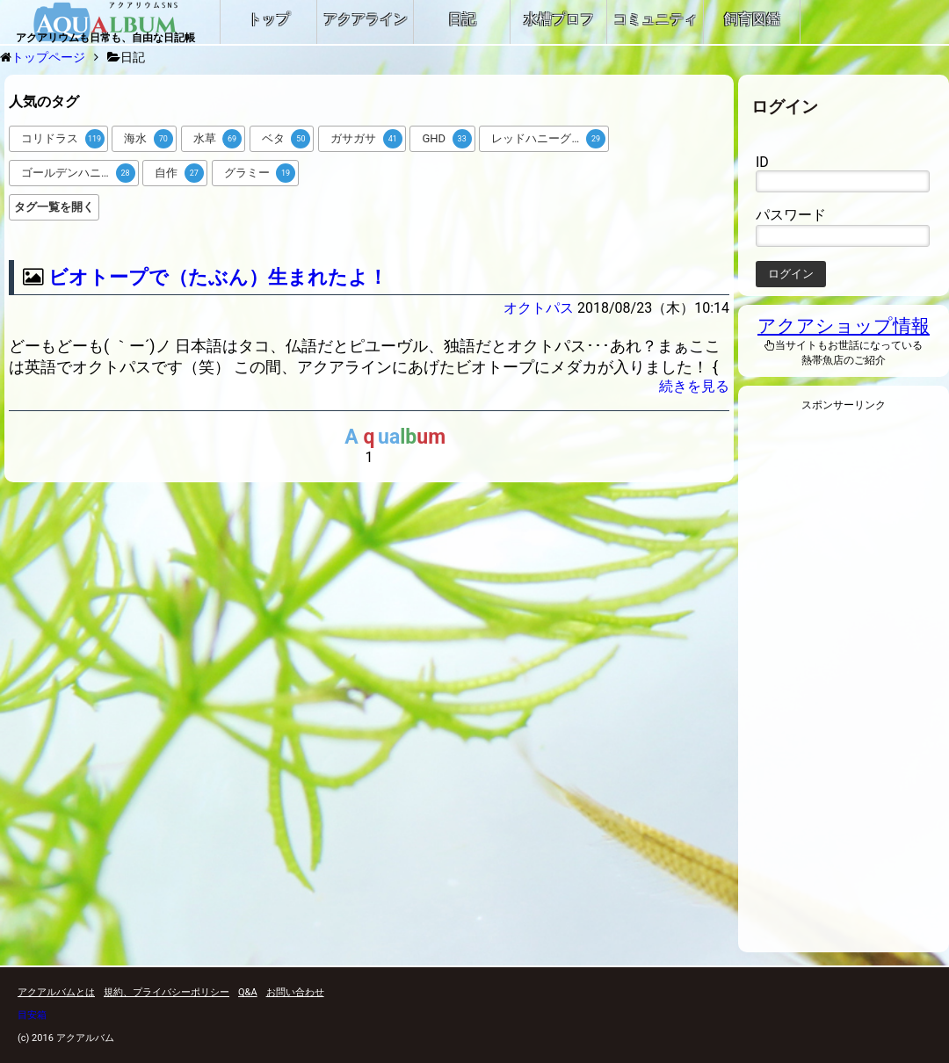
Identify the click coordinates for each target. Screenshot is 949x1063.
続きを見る (694, 386)
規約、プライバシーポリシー (166, 992)
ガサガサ (366, 138)
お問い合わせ (295, 992)
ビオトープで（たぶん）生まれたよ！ (218, 277)
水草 (218, 138)
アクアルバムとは (56, 992)
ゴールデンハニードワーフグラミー (80, 173)
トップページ (48, 57)
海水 (148, 138)
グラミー (260, 173)
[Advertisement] (843, 687)
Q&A (247, 992)
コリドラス (63, 138)
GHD (446, 138)
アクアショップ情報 (843, 325)
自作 (179, 173)
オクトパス (538, 308)
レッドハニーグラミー (548, 138)
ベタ (286, 138)
